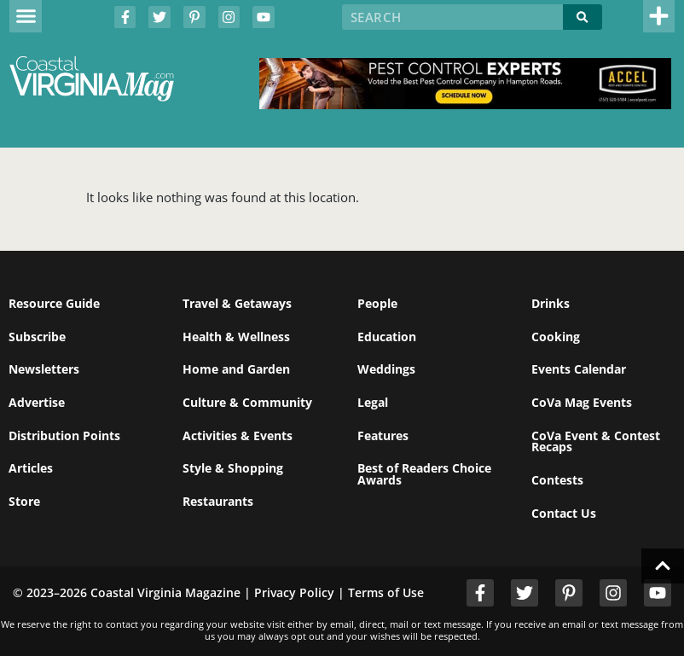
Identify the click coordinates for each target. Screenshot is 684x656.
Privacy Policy (294, 592)
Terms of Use (386, 592)
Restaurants (218, 501)
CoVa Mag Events (581, 402)
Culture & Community (247, 402)
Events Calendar (578, 369)
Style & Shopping (233, 468)
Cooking (555, 336)
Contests (557, 480)
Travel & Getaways (237, 303)
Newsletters (44, 369)
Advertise (37, 402)
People (377, 303)
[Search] (582, 17)
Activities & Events (238, 435)
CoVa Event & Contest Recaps (595, 441)
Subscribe (37, 336)
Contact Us (563, 513)
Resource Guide (54, 303)
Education (386, 336)
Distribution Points (64, 435)
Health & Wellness (236, 336)
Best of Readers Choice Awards (424, 474)
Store (24, 501)
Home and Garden (236, 369)
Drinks (550, 303)
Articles (31, 468)
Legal (372, 402)
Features (383, 435)
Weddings (386, 369)
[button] (25, 16)
